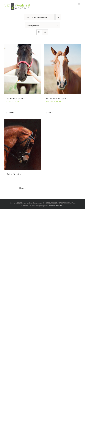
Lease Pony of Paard (56, 98)
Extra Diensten (13, 174)
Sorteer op (36, 17)
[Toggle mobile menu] (79, 4)
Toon (33, 25)
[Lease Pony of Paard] (62, 69)
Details (11, 113)
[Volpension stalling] (22, 69)
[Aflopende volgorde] (58, 17)
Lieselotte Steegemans (56, 206)
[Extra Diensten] (22, 144)
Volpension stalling (15, 98)
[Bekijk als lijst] (45, 32)
